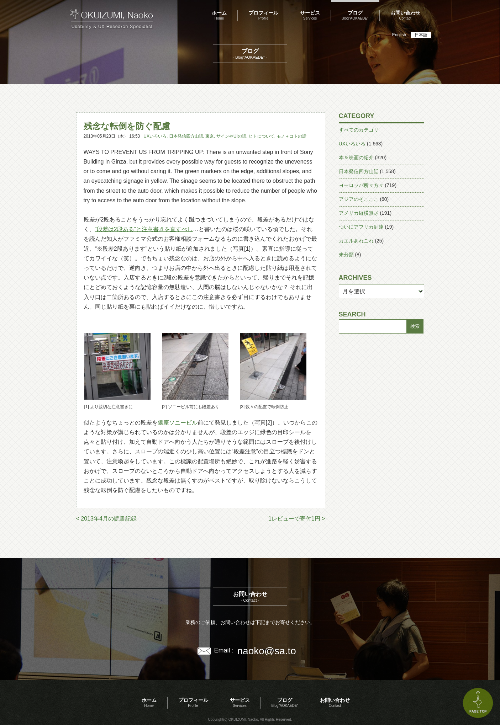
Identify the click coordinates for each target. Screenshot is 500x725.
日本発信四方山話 (186, 136)
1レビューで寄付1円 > (296, 519)
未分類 (346, 254)
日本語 (421, 34)
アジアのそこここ (359, 199)
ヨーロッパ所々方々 (361, 185)
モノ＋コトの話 (291, 136)
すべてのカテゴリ (359, 130)
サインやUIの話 (231, 136)
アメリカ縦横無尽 (359, 213)
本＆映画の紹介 (356, 157)
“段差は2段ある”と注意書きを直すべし (144, 229)
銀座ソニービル (178, 423)
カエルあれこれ (356, 241)
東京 (209, 136)
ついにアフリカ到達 (361, 227)
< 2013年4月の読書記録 (106, 519)
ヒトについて (261, 136)
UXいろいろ (155, 136)
